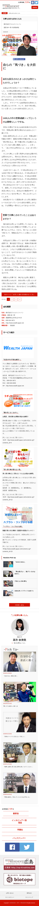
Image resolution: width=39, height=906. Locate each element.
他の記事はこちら (19, 643)
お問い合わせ (10, 893)
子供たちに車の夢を (21, 581)
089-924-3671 (10, 320)
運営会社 (29, 893)
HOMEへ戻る (19, 605)
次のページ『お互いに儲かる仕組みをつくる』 (19, 294)
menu (35, 7)
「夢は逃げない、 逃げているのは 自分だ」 (25, 572)
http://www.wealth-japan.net (15, 323)
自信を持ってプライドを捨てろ (24, 591)
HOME (4, 13)
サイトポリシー (9, 897)
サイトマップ (29, 897)
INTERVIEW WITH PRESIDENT (18, 902)
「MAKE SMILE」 (20, 562)
